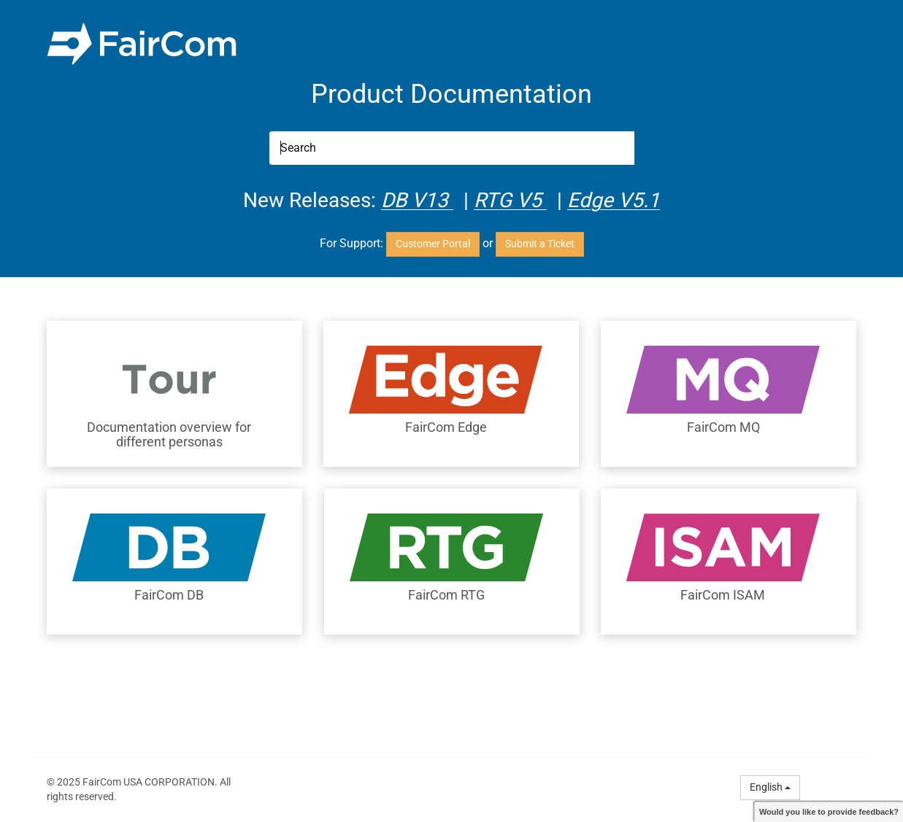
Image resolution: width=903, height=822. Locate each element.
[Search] (451, 148)
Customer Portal (433, 243)
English (770, 787)
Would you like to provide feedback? (829, 811)
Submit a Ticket (540, 243)
